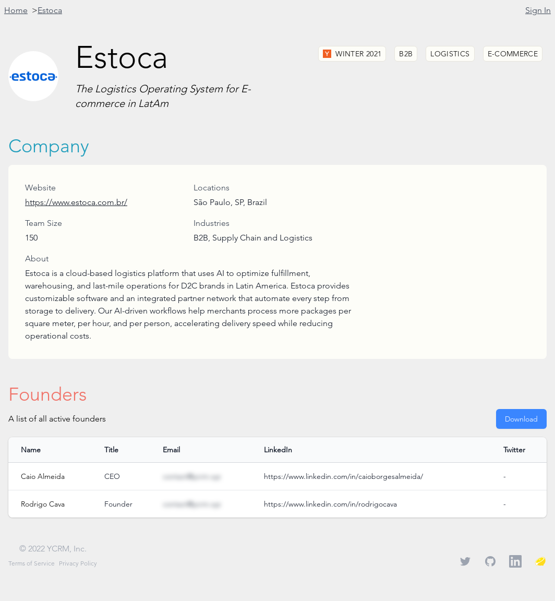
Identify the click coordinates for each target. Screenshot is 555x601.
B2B (406, 53)
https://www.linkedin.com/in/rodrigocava (330, 504)
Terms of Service (31, 563)
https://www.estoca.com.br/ (76, 202)
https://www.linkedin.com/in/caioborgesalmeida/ (343, 476)
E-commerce (513, 53)
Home (16, 10)
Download (521, 419)
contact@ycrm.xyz (192, 476)
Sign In (538, 10)
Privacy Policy (78, 563)
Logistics (449, 53)
